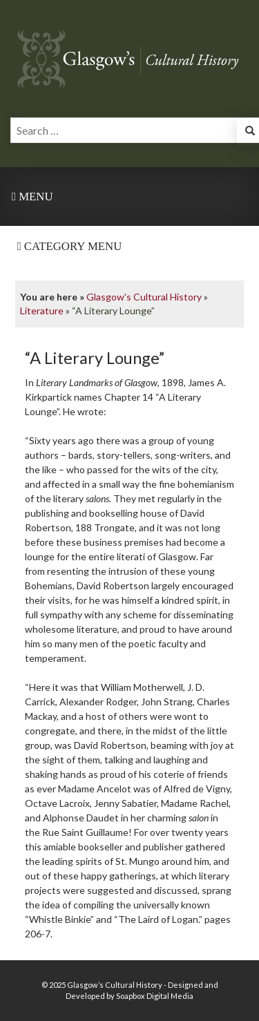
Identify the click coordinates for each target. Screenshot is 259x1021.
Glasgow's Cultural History (144, 297)
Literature (42, 310)
